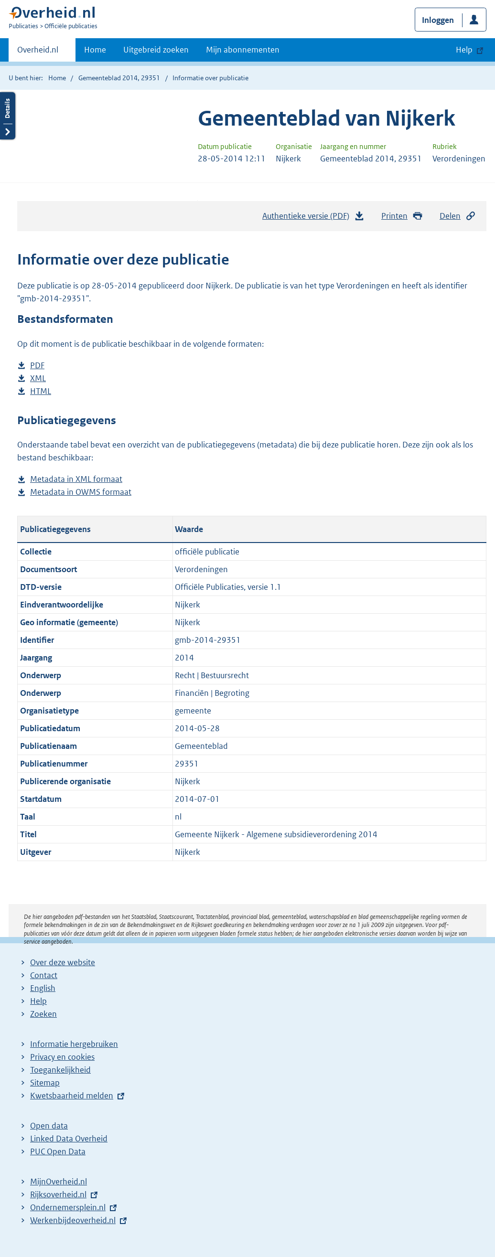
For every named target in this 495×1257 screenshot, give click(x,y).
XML (38, 378)
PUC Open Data (58, 1151)
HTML (40, 391)
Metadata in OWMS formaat (80, 492)
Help (38, 1001)
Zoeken (43, 1014)
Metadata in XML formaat (76, 479)
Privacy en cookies (62, 1057)
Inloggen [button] (438, 20)
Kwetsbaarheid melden (71, 1095)
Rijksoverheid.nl (58, 1194)
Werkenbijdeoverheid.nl (73, 1220)
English (42, 988)
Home (95, 49)
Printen (402, 216)
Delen (458, 216)
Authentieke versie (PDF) (313, 218)
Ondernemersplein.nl (68, 1207)
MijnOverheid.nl (58, 1181)
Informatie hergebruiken (74, 1044)
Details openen (7, 115)
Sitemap (45, 1082)
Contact (43, 975)
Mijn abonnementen (243, 49)
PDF (37, 365)
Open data (49, 1125)
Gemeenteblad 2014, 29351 (119, 78)
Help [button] (464, 49)
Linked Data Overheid (69, 1138)
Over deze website (62, 962)
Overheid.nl (37, 52)
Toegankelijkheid (60, 1070)
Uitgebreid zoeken (156, 49)
